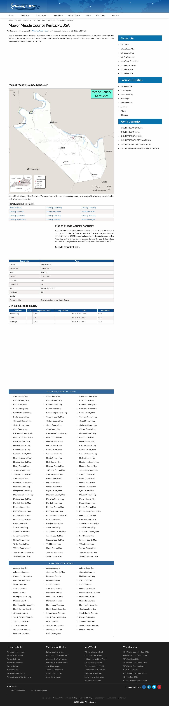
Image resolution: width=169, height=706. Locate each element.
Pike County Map (53, 527)
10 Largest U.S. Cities (55, 652)
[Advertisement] (61, 63)
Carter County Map (21, 425)
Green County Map (54, 454)
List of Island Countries (94, 677)
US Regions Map (128, 57)
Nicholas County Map (22, 519)
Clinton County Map (87, 429)
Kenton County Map (54, 474)
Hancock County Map (22, 458)
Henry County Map (21, 466)
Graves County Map (87, 449)
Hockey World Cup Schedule (135, 680)
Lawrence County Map (22, 482)
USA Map (125, 45)
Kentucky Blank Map (54, 215)
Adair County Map (20, 396)
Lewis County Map (54, 486)
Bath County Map (86, 400)
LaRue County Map (54, 478)
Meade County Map (21, 507)
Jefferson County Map (55, 470)
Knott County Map (87, 474)
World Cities (73, 15)
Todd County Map (53, 544)
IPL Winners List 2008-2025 (134, 673)
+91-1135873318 (18, 690)
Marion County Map (87, 499)
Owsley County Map (54, 523)
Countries (57, 15)
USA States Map (128, 49)
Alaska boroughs (53, 568)
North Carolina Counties (23, 609)
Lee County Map (53, 482)
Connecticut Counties (22, 576)
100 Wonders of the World (95, 659)
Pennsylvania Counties (55, 613)
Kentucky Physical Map (18, 219)
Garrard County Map (21, 449)
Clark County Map (20, 429)
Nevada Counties (86, 629)
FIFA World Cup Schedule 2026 (136, 652)
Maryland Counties (54, 592)
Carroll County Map (87, 421)
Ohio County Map (53, 519)
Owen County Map (21, 523)
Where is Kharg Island (93, 652)
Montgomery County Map (90, 511)
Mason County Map (87, 503)
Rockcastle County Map (89, 532)
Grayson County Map (22, 454)
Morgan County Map (21, 515)
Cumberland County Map (56, 433)
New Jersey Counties (55, 605)
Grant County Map (54, 449)
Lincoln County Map (87, 486)
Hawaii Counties (53, 580)
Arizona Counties (86, 568)
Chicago (124, 115)
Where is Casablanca (54, 670)
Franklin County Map (21, 445)
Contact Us (58, 698)
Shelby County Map (21, 540)
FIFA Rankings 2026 (131, 659)
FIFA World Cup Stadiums (133, 666)
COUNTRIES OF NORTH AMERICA (136, 140)
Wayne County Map (54, 552)
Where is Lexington (88, 219)
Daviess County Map (87, 433)
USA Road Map (127, 69)
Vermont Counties (87, 621)
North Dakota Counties (56, 609)
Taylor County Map (21, 544)
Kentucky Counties (54, 588)
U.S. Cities (100, 15)
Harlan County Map (87, 458)
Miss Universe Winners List (57, 655)
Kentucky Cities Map (89, 208)
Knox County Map (20, 478)
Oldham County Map (87, 519)
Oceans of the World (93, 655)
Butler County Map (21, 417)
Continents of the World (94, 670)
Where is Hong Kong (15, 652)
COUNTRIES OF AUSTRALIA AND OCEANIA (140, 148)
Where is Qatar (13, 659)
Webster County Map (88, 552)
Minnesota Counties (54, 597)
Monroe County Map (54, 511)
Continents (41, 15)
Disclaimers (99, 698)
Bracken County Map (88, 408)
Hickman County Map (55, 466)
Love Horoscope (52, 666)
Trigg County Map (86, 544)
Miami (123, 111)
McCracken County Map (23, 495)
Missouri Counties (20, 601)
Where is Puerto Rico (16, 673)
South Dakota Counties (56, 617)
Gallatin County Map (87, 445)
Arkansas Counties (21, 572)
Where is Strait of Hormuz (56, 659)
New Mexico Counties (88, 605)
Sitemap (122, 698)
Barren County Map (54, 400)
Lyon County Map (86, 491)
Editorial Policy (86, 698)
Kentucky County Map (54, 208)
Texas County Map (21, 621)
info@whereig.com (39, 690)
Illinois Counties (20, 584)
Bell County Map (20, 404)
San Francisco (126, 102)
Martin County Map (54, 503)
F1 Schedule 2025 (130, 677)
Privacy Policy (71, 698)
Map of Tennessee (87, 617)
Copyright (111, 698)
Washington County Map (23, 552)
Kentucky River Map (89, 215)
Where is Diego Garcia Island (19, 677)
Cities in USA (126, 86)
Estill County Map (86, 437)
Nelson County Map (87, 515)
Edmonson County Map (23, 437)
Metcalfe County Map (22, 511)
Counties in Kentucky (49, 20)
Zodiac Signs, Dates (54, 673)
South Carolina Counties (23, 617)
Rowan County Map (21, 536)
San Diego (125, 98)
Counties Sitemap (53, 677)
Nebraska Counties (87, 601)
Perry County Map (20, 527)
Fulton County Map (54, 445)
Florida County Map (87, 576)
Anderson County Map (88, 396)
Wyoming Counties (54, 629)
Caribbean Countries (93, 673)
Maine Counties (19, 592)
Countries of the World (94, 666)
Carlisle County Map (54, 421)
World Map (24, 15)
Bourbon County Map (88, 404)
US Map (18, 20)
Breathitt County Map (22, 413)
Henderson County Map (89, 462)
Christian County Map (88, 425)
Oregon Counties (20, 613)
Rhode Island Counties (88, 613)
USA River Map (127, 73)
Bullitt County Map (87, 413)
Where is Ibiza (13, 666)
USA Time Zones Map (130, 61)
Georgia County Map (21, 580)
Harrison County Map (22, 462)
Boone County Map (54, 404)
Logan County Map (54, 491)
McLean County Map (87, 495)
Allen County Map (53, 396)
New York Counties (21, 633)
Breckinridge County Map (56, 413)
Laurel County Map (87, 478)
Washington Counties (55, 625)
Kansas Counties (20, 588)
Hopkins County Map (88, 466)
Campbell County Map (22, 421)
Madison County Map (22, 499)
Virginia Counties (20, 625)
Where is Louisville (88, 212)
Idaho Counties (85, 580)
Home (11, 15)
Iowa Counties (85, 584)
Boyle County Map (54, 408)
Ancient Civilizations (92, 680)
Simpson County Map (55, 540)
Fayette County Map (21, 441)
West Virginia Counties (89, 625)
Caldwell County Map (55, 417)
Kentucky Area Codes (17, 215)
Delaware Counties (54, 576)
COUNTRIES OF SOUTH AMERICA (136, 144)
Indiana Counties (53, 584)
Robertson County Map (56, 532)
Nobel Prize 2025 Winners (56, 662)
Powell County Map (87, 527)
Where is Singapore (15, 655)
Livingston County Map (22, 491)
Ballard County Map (21, 400)
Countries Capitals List (93, 662)
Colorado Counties (87, 572)
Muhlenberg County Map (56, 515)
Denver (124, 107)
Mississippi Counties (87, 597)
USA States (27, 20)
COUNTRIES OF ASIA (130, 132)
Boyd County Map (20, 408)
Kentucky (36, 20)
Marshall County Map (22, 503)
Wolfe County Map (54, 556)
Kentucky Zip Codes (17, 212)
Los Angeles (126, 90)
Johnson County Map (22, 474)
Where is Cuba (13, 670)
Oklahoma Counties (87, 609)
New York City (127, 94)
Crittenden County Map (23, 433)
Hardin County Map (54, 458)
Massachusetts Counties (89, 592)
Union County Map (54, 548)
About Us (46, 698)
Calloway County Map (88, 417)
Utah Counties (52, 621)
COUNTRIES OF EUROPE (132, 128)
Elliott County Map (54, 437)
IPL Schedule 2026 (131, 670)
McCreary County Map (55, 495)
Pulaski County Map (21, 532)
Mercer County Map (87, 507)
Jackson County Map (21, 470)
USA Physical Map (128, 65)
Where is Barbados (15, 662)
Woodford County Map (88, 556)
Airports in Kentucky (54, 212)
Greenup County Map (88, 454)
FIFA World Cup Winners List (135, 655)
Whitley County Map (21, 556)
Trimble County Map (21, 548)
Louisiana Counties (87, 588)
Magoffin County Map (55, 499)
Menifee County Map (55, 507)
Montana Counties (54, 601)
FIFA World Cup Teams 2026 (135, 662)
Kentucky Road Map (54, 219)
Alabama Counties (20, 568)
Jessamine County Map (88, 470)
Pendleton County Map (89, 523)
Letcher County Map (21, 486)
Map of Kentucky (15, 208)
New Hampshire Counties (23, 605)
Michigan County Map (22, 597)
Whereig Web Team (40, 31)
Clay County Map (53, 429)
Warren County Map (87, 548)
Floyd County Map (86, 441)
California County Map (55, 572)
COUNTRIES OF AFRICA (131, 136)
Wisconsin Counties (21, 629)
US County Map (127, 53)
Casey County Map (54, 425)
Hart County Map (53, 462)
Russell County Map (54, 536)
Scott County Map (87, 536)
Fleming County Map (54, 441)
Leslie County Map (87, 482)
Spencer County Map (88, 540)
